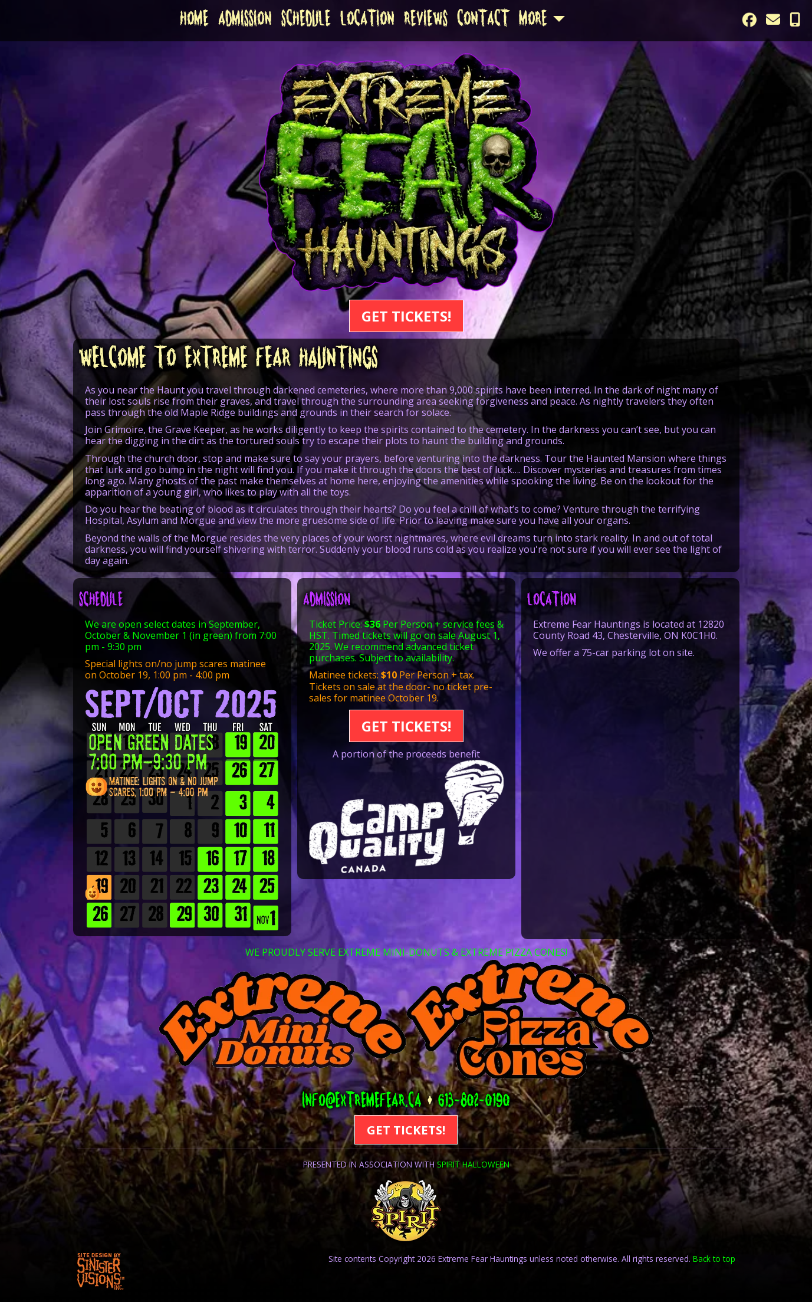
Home (194, 20)
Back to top (714, 1258)
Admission (245, 20)
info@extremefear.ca (362, 1103)
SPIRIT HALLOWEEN (473, 1164)
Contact (483, 20)
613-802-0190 (474, 1103)
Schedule (306, 20)
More (533, 20)
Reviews (426, 20)
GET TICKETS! (406, 316)
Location (367, 20)
